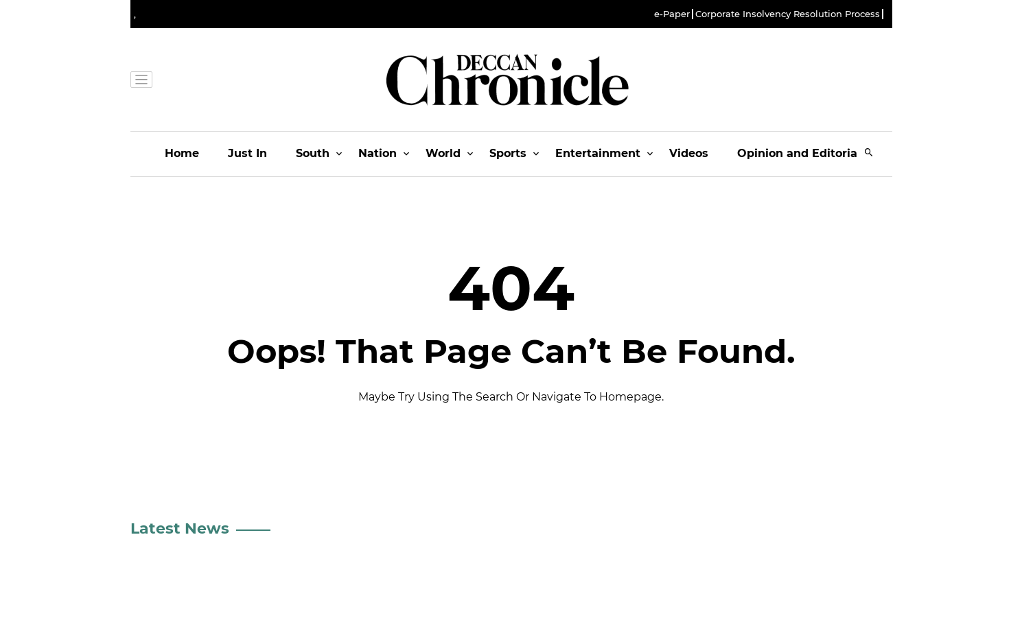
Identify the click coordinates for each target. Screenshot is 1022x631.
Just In (247, 153)
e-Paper (672, 14)
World (443, 153)
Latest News (179, 528)
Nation (377, 153)
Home (182, 153)
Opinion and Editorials (802, 153)
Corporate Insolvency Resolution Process (787, 14)
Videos (688, 153)
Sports (507, 153)
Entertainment (597, 153)
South (312, 153)
